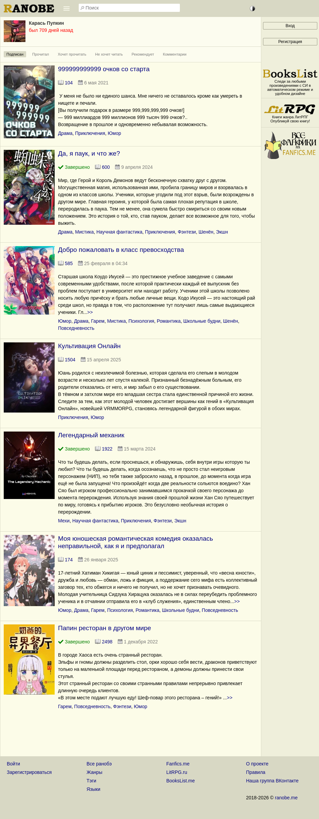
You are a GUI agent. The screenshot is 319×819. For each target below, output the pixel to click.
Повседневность (76, 328)
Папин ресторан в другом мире (104, 628)
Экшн (222, 232)
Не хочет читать (109, 54)
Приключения (90, 133)
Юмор (114, 133)
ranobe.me (286, 797)
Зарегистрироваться (29, 772)
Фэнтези (187, 232)
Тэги (91, 780)
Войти (13, 763)
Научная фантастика (119, 232)
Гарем (98, 321)
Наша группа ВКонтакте (272, 780)
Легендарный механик (91, 435)
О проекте (257, 763)
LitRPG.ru (176, 772)
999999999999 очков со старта (104, 69)
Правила (255, 772)
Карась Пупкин (46, 23)
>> (90, 312)
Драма (65, 133)
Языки (93, 789)
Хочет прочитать (72, 54)
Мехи (64, 520)
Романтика (169, 321)
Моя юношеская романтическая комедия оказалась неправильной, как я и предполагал (135, 542)
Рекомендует (143, 54)
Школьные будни (202, 321)
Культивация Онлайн (89, 345)
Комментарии (174, 54)
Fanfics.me (177, 763)
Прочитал (40, 54)
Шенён (206, 232)
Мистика (84, 232)
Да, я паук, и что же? (89, 153)
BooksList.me (180, 780)
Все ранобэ (99, 763)
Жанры (94, 772)
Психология (141, 321)
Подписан (14, 54)
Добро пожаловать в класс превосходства (121, 249)
